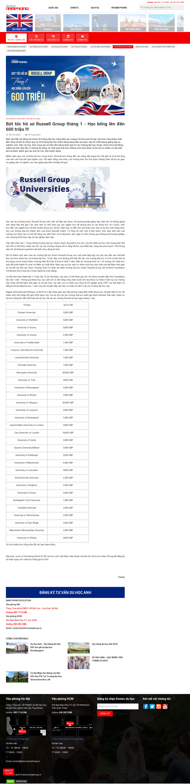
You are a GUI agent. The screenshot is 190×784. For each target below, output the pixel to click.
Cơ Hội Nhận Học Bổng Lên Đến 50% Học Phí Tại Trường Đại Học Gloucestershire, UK (46, 676)
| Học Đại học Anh (32, 119)
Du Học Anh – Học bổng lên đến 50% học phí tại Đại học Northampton (45, 647)
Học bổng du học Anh (15, 119)
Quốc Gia (53, 8)
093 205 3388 (178, 2)
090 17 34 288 (163, 2)
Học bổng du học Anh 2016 (105, 644)
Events (75, 8)
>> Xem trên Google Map (17, 739)
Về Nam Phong (119, 8)
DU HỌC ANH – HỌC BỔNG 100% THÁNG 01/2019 (107, 659)
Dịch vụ (95, 8)
